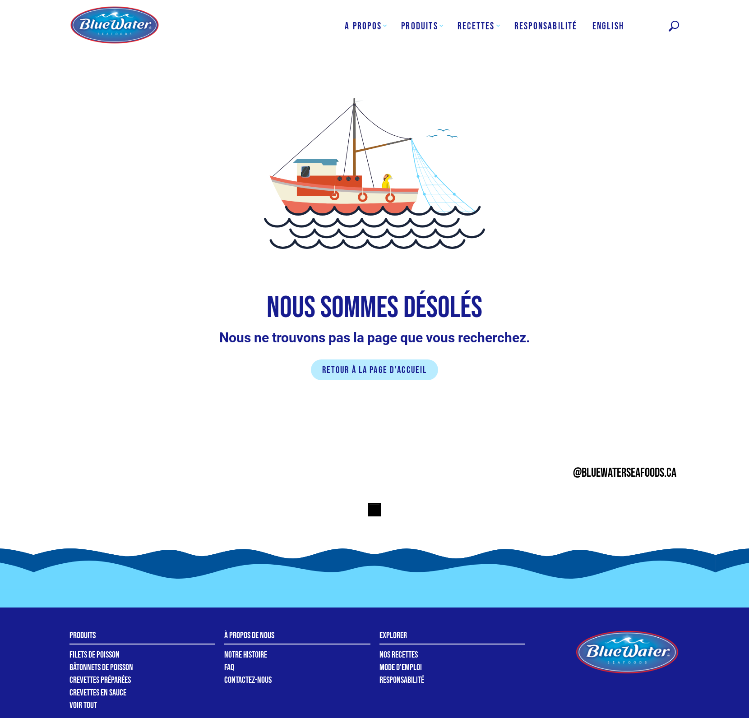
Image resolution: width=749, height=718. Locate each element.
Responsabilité (546, 26)
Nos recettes (398, 654)
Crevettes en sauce (97, 692)
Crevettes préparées (100, 680)
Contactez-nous (248, 680)
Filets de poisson (94, 654)
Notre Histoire (245, 654)
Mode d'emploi (400, 667)
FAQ (229, 667)
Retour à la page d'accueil (374, 370)
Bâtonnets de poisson (101, 667)
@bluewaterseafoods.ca (624, 472)
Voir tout (83, 705)
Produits (419, 26)
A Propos (363, 26)
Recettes (476, 26)
